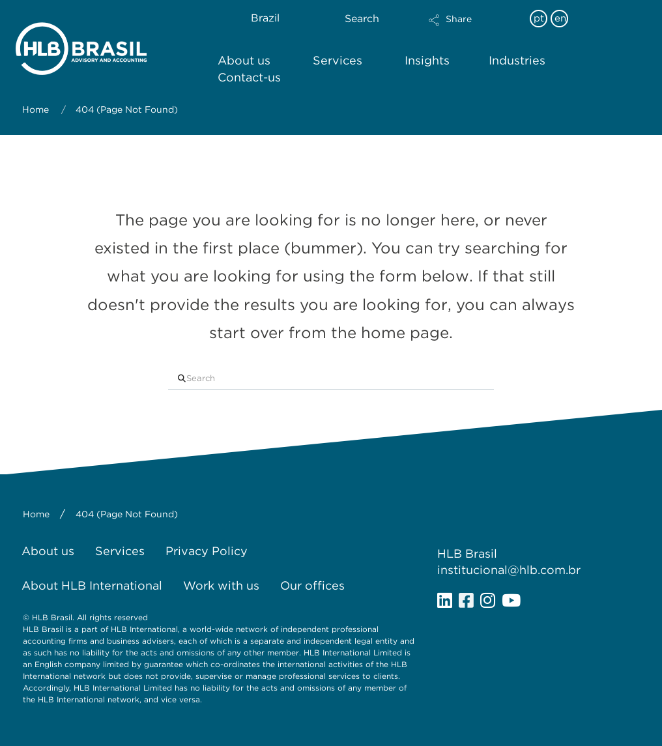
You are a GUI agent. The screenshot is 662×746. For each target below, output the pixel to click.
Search (362, 18)
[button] (473, 28)
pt (539, 18)
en (560, 18)
